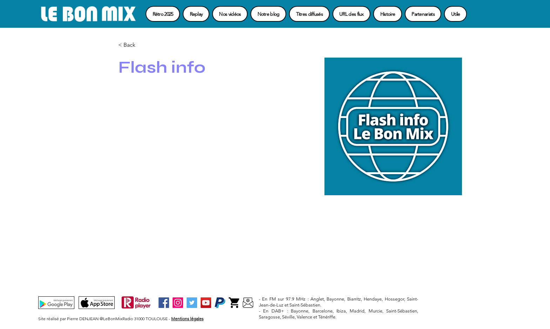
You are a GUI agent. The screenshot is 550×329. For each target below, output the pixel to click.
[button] (455, 14)
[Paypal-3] (220, 302)
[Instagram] (178, 302)
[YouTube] (206, 302)
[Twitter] (192, 302)
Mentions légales (187, 318)
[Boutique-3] (234, 302)
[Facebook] (164, 302)
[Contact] (248, 302)
